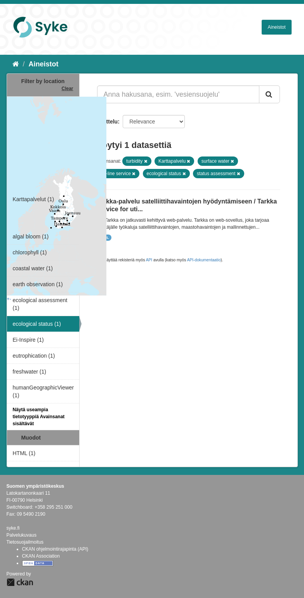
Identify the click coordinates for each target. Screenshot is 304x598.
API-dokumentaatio (204, 260)
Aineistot (276, 27)
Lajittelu (107, 121)
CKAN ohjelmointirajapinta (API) (55, 549)
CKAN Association (41, 556)
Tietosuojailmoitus (25, 542)
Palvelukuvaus (21, 535)
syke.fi (13, 528)
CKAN (20, 582)
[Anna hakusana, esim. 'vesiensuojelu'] (178, 94)
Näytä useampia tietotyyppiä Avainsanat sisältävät (39, 416)
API (149, 260)
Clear (67, 88)
